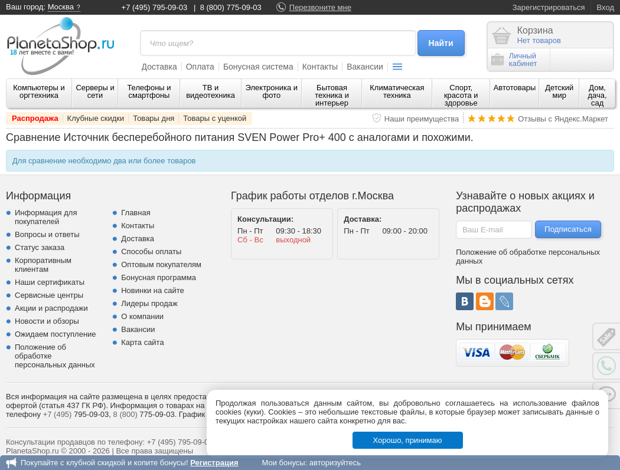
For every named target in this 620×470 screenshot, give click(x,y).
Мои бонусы (283, 462)
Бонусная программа (158, 277)
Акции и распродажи (51, 308)
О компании (142, 316)
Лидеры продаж (149, 303)
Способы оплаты (151, 251)
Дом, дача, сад (597, 95)
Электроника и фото (272, 91)
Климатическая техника (397, 91)
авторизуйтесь (335, 462)
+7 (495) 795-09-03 (155, 7)
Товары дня (153, 118)
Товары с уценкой (214, 118)
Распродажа (35, 118)
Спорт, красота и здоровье (461, 95)
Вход (605, 7)
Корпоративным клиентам (43, 265)
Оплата (200, 66)
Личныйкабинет (514, 59)
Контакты (320, 66)
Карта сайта (142, 342)
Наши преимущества (421, 118)
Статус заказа (39, 247)
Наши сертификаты (49, 282)
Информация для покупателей (46, 217)
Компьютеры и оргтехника (39, 91)
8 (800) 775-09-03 (231, 7)
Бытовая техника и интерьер (332, 95)
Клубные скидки (96, 118)
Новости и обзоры (47, 321)
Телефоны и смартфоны (149, 91)
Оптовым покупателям (161, 264)
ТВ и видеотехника (210, 91)
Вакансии (365, 66)
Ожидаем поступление (55, 334)
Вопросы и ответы (47, 234)
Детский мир (559, 91)
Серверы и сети (95, 91)
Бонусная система (258, 66)
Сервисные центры (49, 295)
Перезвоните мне (320, 7)
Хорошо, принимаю (407, 440)
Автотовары (515, 87)
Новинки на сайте (152, 290)
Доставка (159, 66)
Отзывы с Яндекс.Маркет (563, 118)
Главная (135, 212)
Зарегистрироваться (549, 7)
